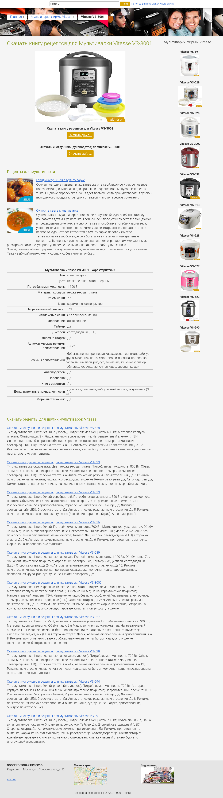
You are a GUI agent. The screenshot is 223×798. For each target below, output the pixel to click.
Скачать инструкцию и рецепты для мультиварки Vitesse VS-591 (53, 716)
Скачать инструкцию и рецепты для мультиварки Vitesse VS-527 (53, 617)
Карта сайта (167, 3)
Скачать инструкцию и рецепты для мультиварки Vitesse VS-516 (53, 522)
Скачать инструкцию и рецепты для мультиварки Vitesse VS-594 (53, 681)
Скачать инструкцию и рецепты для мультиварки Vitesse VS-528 (53, 428)
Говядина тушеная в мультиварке (60, 180)
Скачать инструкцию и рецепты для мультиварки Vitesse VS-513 (53, 492)
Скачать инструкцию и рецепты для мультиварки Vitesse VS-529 (53, 651)
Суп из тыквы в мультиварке (57, 210)
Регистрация (138, 3)
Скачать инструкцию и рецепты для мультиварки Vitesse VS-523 (53, 462)
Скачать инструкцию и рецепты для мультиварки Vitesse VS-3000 (54, 582)
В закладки (152, 3)
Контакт (11, 779)
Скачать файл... (80, 135)
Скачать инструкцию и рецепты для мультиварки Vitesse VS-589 (53, 552)
